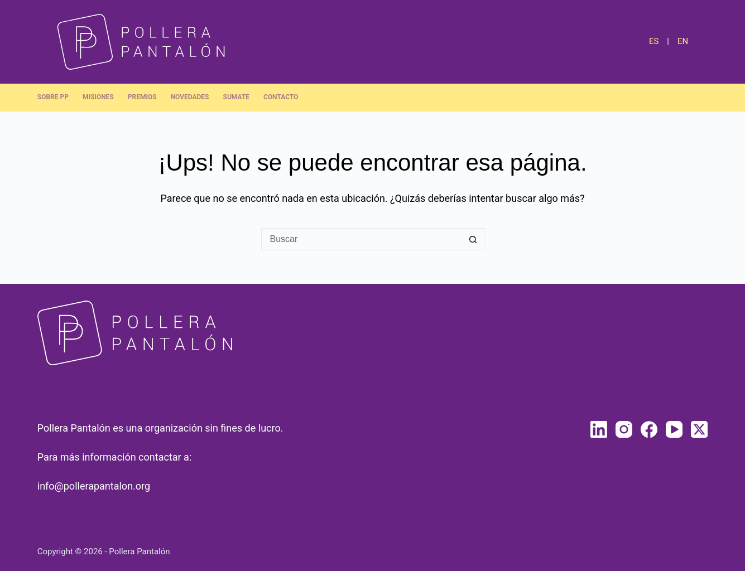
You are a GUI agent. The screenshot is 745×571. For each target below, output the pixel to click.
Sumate (236, 97)
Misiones (98, 97)
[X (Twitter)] (699, 429)
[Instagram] (624, 429)
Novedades (190, 97)
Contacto (280, 97)
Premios (142, 97)
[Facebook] (649, 429)
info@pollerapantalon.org (93, 486)
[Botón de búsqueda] (473, 239)
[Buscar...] (361, 239)
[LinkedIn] (598, 429)
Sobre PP (53, 97)
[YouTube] (674, 429)
